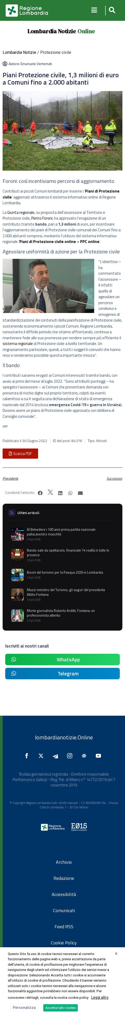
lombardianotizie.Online (64, 737)
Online (86, 31)
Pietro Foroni (41, 218)
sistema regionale (18, 344)
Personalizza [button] (24, 1008)
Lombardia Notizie (51, 31)
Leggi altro (100, 997)
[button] (111, 10)
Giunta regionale (20, 212)
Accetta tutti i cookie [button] (60, 1008)
